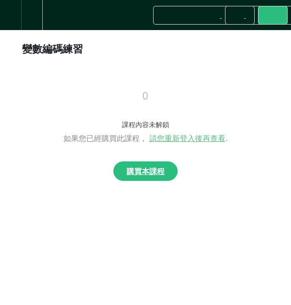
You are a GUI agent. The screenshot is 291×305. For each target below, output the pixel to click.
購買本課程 (145, 171)
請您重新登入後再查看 (187, 138)
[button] (10, 15)
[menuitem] (31, 15)
